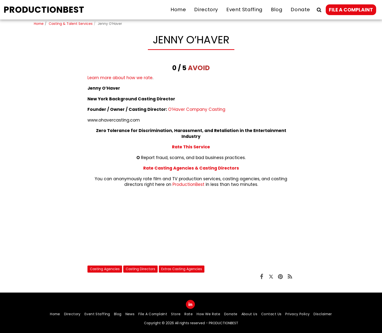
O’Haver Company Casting (196, 109)
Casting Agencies (105, 268)
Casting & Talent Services (71, 23)
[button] (319, 9)
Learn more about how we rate (120, 78)
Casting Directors (140, 268)
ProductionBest (188, 184)
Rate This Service (191, 147)
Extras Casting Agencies (181, 268)
